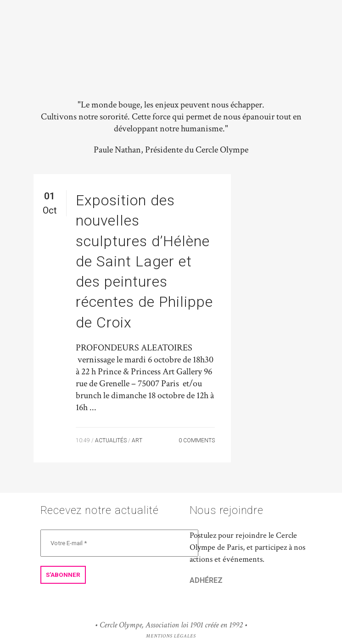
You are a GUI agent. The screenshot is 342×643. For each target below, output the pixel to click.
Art (137, 440)
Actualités (111, 440)
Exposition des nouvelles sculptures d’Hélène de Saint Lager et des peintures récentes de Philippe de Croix (144, 261)
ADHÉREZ (206, 580)
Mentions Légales (171, 636)
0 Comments (197, 440)
